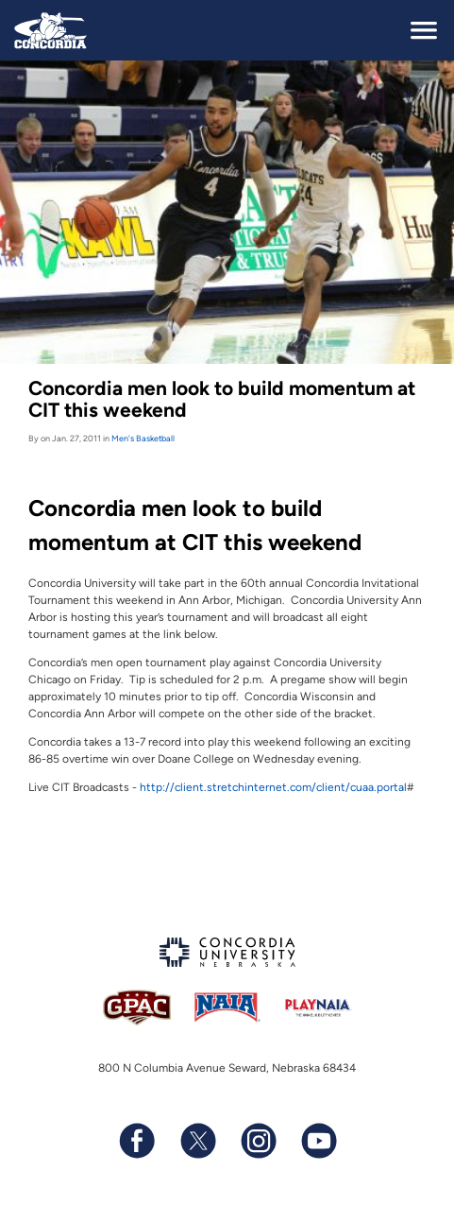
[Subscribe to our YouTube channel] (318, 1140)
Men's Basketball (143, 438)
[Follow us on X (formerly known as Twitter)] (197, 1140)
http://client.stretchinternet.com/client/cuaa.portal (273, 787)
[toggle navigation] (424, 30)
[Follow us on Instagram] (257, 1140)
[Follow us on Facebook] (137, 1140)
